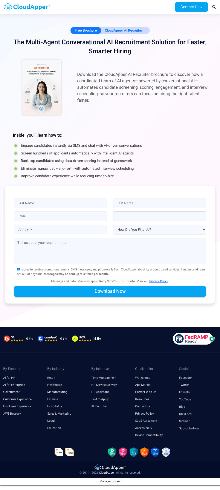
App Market (143, 385)
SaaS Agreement (146, 421)
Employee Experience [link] (17, 407)
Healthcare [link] (54, 385)
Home (66, 7)
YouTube (185, 400)
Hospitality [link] (54, 407)
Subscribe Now (189, 429)
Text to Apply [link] (100, 400)
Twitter (184, 385)
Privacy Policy (158, 281)
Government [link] (11, 392)
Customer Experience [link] (17, 400)
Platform (103, 7)
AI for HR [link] (9, 378)
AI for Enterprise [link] (14, 385)
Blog (160, 7)
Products (83, 7)
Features (124, 7)
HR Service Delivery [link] (104, 385)
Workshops (142, 378)
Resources (144, 7)
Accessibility (143, 429)
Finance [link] (52, 400)
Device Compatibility (149, 436)
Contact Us (191, 7)
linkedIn (184, 392)
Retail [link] (51, 378)
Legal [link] (51, 421)
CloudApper (107, 474)
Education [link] (54, 429)
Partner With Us (145, 392)
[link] (110, 469)
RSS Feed (185, 414)
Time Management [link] (103, 378)
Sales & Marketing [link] (59, 414)
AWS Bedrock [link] (12, 414)
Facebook (185, 378)
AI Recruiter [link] (99, 407)
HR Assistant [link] (100, 392)
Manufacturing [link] (57, 392)
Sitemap (184, 421)
